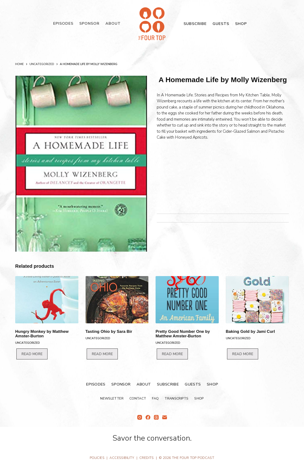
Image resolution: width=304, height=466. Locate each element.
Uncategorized (27, 343)
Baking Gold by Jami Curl (250, 331)
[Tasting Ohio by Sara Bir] (117, 299)
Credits (146, 458)
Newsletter (112, 398)
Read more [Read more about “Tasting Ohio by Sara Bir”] (102, 354)
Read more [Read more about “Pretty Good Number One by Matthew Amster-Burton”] (172, 354)
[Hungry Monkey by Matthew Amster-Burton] (46, 299)
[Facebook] (148, 417)
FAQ (155, 398)
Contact (137, 398)
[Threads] (156, 417)
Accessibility (121, 458)
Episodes (63, 23)
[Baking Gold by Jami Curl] (257, 299)
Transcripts (176, 398)
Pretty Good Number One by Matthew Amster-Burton (183, 333)
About (113, 23)
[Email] (164, 417)
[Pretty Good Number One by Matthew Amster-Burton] (187, 299)
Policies (97, 458)
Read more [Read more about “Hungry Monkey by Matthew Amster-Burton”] (32, 354)
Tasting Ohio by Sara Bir (109, 331)
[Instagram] (139, 417)
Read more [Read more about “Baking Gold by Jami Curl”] (242, 354)
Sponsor (89, 23)
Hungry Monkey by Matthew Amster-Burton (42, 333)
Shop (241, 23)
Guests (221, 23)
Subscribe (195, 23)
